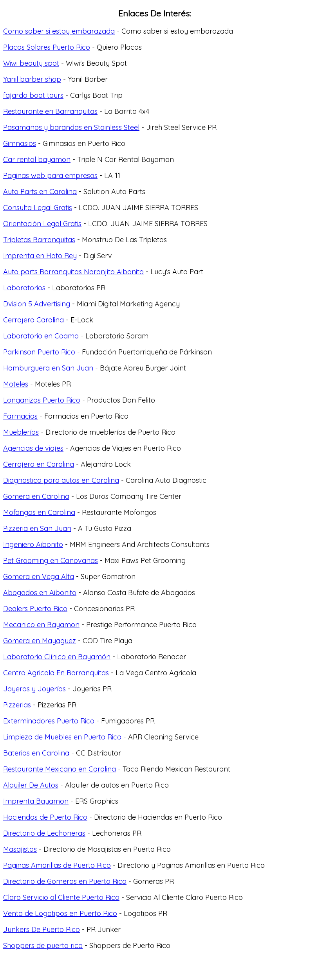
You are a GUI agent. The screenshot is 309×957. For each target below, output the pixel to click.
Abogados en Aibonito (39, 592)
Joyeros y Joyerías (34, 688)
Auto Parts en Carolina (40, 191)
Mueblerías (21, 432)
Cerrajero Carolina (33, 319)
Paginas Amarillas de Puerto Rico (57, 865)
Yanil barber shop (32, 79)
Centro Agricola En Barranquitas (56, 672)
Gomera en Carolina (36, 496)
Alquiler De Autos (30, 785)
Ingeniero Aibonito (33, 544)
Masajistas (20, 849)
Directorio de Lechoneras (44, 833)
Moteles (15, 384)
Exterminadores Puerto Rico (48, 720)
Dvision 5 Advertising (36, 303)
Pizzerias (17, 704)
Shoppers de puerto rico (43, 945)
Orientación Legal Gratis (42, 223)
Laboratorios (24, 287)
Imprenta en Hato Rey (40, 255)
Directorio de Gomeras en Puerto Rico (64, 881)
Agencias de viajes (33, 448)
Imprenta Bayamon (36, 801)
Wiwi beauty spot (31, 63)
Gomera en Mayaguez (39, 640)
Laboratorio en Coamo (41, 335)
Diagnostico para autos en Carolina (61, 480)
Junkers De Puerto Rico (41, 929)
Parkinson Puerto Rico (39, 351)
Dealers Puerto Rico (35, 608)
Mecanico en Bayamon (41, 624)
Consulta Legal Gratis (37, 207)
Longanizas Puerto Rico (41, 400)
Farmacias (20, 416)
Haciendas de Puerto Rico (45, 817)
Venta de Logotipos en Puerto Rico (60, 913)
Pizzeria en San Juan (37, 528)
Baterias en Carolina (36, 752)
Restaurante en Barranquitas (50, 111)
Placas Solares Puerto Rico (46, 47)
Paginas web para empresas (50, 175)
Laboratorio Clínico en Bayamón (56, 656)
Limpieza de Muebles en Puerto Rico (62, 736)
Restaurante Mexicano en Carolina (59, 769)
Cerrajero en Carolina (38, 464)
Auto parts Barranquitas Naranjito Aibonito (73, 271)
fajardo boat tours (33, 95)
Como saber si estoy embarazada (59, 31)
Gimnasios (19, 143)
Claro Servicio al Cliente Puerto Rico (61, 897)
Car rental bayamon (36, 159)
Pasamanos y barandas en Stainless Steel (71, 127)
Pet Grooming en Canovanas (50, 560)
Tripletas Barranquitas (39, 239)
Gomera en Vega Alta (38, 576)
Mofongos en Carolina (39, 512)
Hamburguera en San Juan (48, 367)
